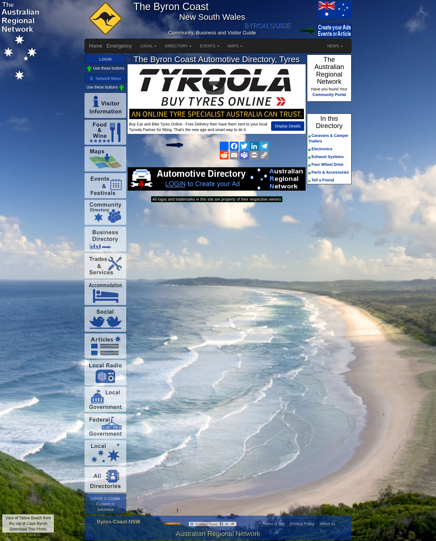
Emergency (119, 46)
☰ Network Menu (105, 78)
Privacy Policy (302, 524)
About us (327, 524)
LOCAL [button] (148, 46)
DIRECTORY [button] (178, 46)
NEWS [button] (335, 46)
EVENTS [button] (209, 46)
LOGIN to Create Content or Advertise (105, 504)
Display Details (288, 126)
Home (95, 46)
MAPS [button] (235, 46)
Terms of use (273, 524)
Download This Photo (28, 529)
